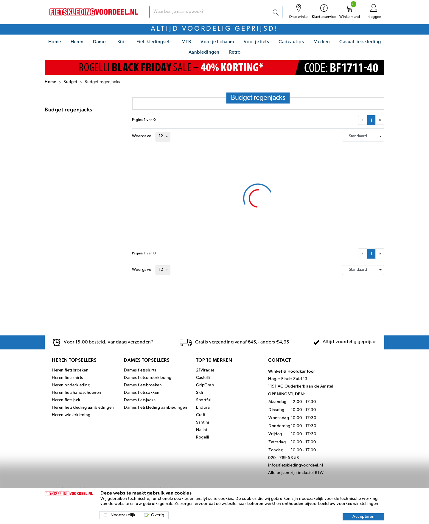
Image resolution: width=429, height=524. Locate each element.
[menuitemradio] (371, 120)
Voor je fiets (256, 42)
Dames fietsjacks (140, 400)
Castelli (203, 378)
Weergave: (142, 136)
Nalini (201, 430)
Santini (202, 422)
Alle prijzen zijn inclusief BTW (296, 473)
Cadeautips (291, 42)
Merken (321, 42)
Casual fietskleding (360, 42)
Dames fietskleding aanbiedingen (155, 407)
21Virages (205, 370)
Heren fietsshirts (67, 378)
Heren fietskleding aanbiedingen (83, 407)
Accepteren (363, 516)
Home (54, 42)
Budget (70, 82)
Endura (203, 407)
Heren (77, 42)
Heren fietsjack (66, 400)
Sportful (203, 400)
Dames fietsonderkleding (148, 378)
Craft (201, 415)
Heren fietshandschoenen (76, 393)
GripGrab (205, 385)
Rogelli (202, 437)
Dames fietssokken (142, 393)
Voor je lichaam (217, 42)
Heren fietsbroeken (70, 370)
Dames (100, 42)
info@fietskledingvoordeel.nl (295, 465)
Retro (235, 52)
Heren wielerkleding (71, 415)
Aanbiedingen (204, 52)
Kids (122, 42)
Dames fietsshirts (140, 370)
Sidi (199, 393)
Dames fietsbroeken (143, 385)
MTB (186, 42)
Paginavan (144, 120)
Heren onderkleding (71, 385)
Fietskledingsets (154, 42)
